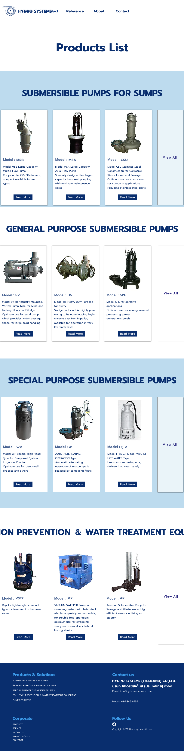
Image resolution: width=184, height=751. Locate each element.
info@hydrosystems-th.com (136, 691)
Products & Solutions (34, 675)
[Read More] (23, 197)
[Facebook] (114, 724)
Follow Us (121, 718)
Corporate (22, 718)
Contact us (123, 675)
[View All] (170, 157)
